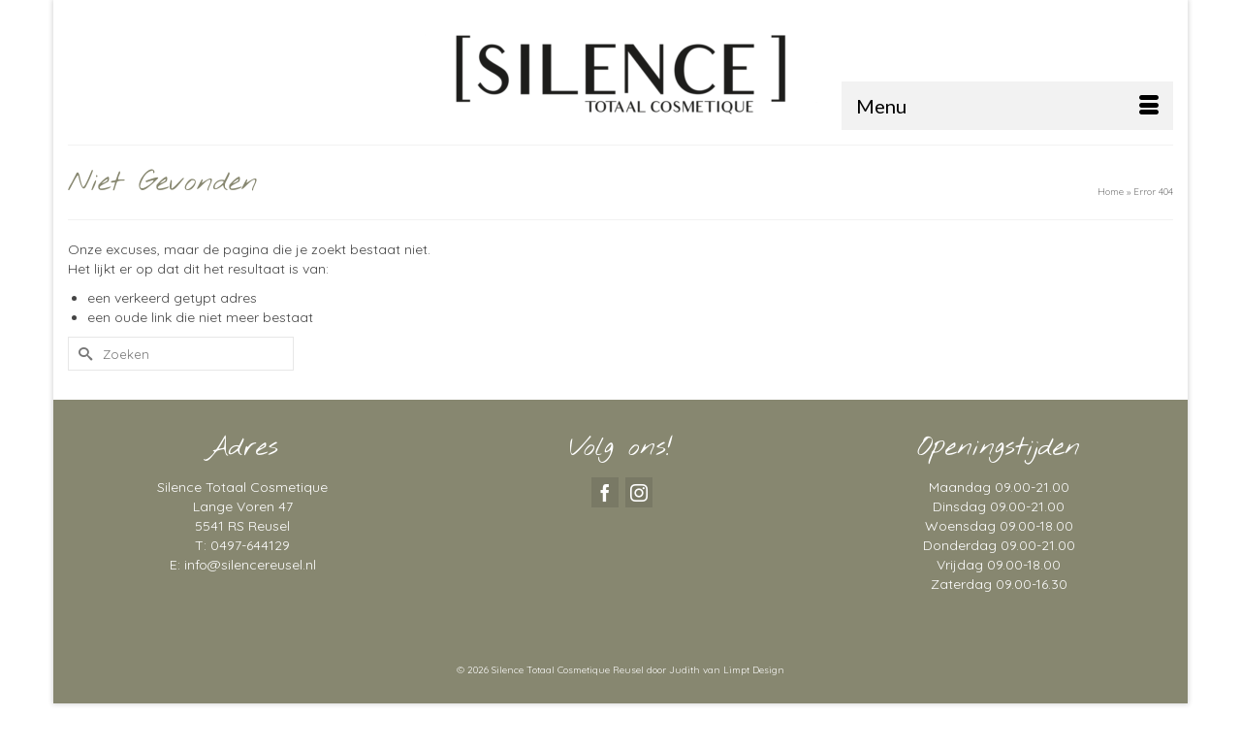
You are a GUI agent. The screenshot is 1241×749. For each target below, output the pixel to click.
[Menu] (1007, 105)
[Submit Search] (82, 354)
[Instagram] (638, 492)
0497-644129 (250, 545)
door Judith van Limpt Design (715, 670)
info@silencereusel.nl (250, 564)
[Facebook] (605, 492)
